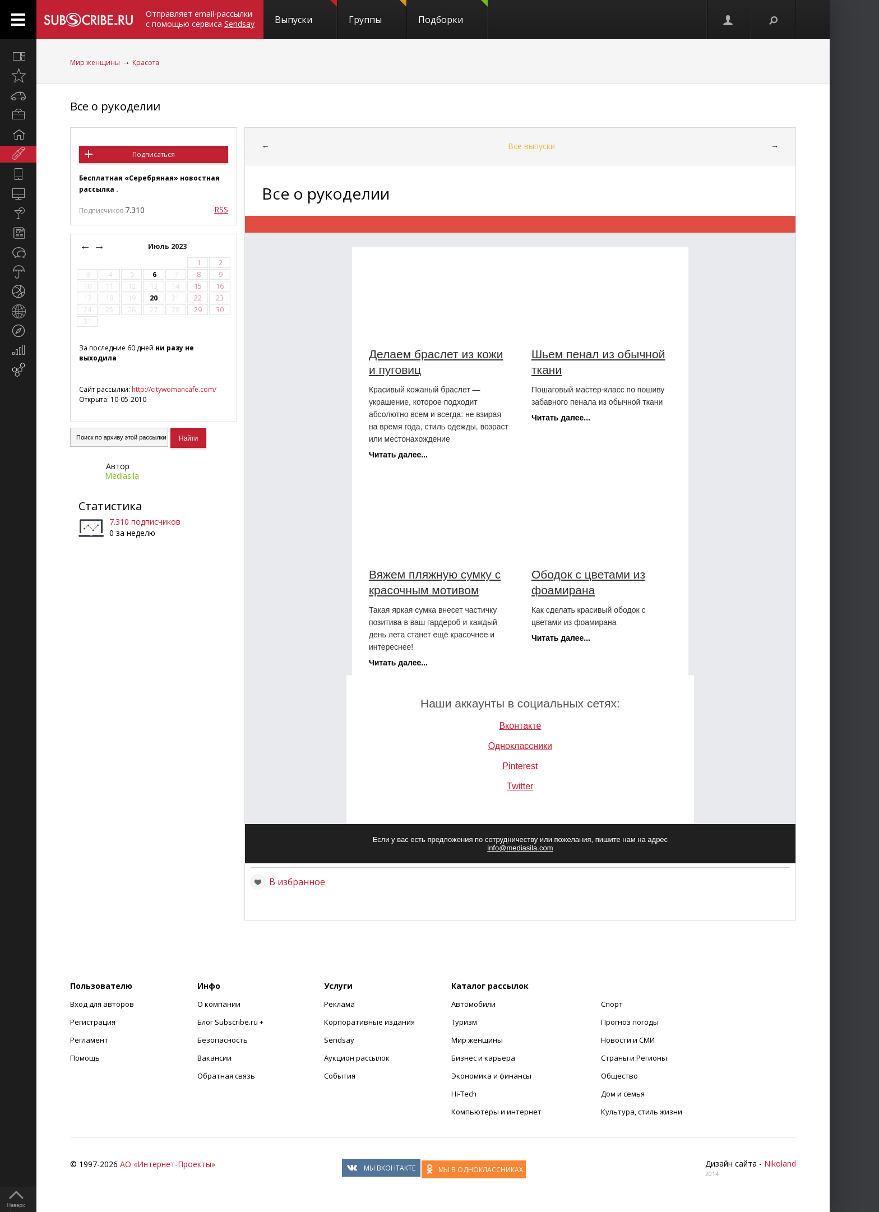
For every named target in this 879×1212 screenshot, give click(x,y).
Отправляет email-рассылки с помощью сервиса (200, 18)
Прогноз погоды (630, 1022)
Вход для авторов (102, 1004)
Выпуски (306, 13)
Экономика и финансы (491, 1076)
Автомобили (473, 1004)
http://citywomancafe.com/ (174, 389)
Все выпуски (531, 146)
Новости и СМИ (628, 1040)
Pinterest (520, 766)
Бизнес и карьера (483, 1058)
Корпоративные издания (369, 1022)
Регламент (89, 1040)
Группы (377, 13)
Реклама (339, 1004)
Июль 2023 (168, 246)
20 (154, 298)
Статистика (110, 506)
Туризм (464, 1022)
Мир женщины (95, 62)
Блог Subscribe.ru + (231, 1022)
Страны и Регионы (634, 1058)
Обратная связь (226, 1076)
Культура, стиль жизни (641, 1112)
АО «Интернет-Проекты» (167, 1164)
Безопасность (222, 1040)
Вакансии (214, 1058)
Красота (145, 62)
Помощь (85, 1058)
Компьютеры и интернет (496, 1112)
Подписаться (153, 154)
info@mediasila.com (520, 848)
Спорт (612, 1004)
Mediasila (122, 475)
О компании (218, 1004)
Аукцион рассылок (357, 1058)
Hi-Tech (463, 1094)
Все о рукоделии (115, 106)
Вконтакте (520, 725)
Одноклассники (520, 746)
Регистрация (92, 1022)
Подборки (453, 13)
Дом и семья (623, 1094)
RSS (221, 209)
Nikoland (780, 1163)
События (339, 1076)
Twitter (520, 786)
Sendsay (339, 1040)
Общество (619, 1076)
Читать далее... (398, 454)
